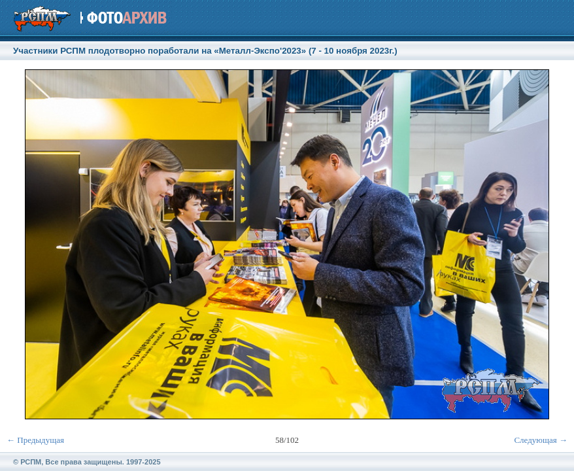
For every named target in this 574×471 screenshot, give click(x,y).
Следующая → (540, 440)
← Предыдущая (35, 440)
